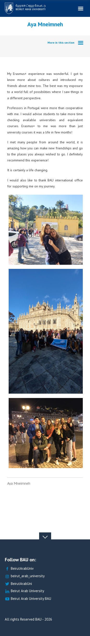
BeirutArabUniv (19, 569)
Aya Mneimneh (18, 483)
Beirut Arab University (24, 591)
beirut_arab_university (25, 576)
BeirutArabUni (18, 584)
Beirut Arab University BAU (28, 599)
